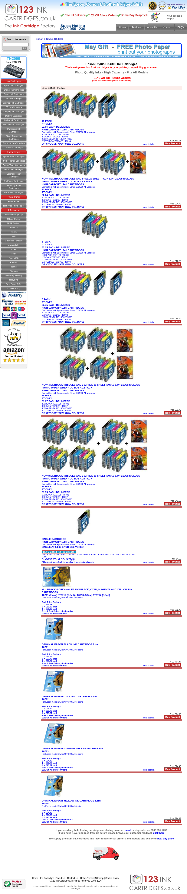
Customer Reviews (13, 241)
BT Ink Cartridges (14, 107)
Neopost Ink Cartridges (14, 124)
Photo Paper (14, 197)
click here (158, 833)
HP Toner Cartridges (13, 169)
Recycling (13, 280)
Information (13, 210)
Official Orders (13, 219)
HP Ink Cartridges (14, 98)
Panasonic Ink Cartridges (13, 130)
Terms (14, 267)
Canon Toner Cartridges (14, 165)
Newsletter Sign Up (14, 214)
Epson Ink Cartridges (14, 85)
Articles (90, 878)
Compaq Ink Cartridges (13, 111)
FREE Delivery (14, 223)
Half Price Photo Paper (13, 206)
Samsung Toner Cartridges (14, 186)
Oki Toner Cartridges (13, 192)
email (128, 830)
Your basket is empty (174, 17)
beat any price (165, 838)
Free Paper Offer (13, 284)
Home (13, 254)
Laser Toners (13, 152)
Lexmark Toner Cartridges (14, 175)
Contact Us (72, 878)
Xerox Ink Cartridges (13, 147)
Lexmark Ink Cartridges (14, 103)
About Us (13, 228)
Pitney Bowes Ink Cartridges (14, 137)
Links (13, 249)
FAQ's (14, 232)
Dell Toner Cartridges (13, 181)
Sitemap (14, 271)
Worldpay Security (13, 275)
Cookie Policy (14, 288)
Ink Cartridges (14, 81)
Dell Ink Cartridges (13, 116)
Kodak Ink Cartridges (14, 120)
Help (14, 236)
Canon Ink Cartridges (14, 94)
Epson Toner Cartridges (14, 156)
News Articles (14, 245)
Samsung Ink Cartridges (14, 143)
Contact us (14, 258)
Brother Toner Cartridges (13, 161)
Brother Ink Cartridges (14, 90)
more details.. (149, 144)
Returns (14, 262)
